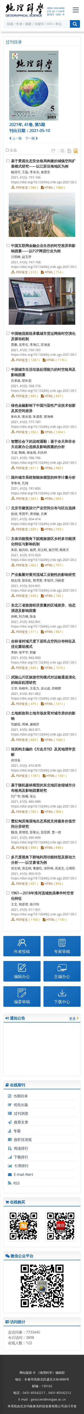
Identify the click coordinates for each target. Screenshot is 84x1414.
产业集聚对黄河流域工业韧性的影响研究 (43, 574)
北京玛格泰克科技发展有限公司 (42, 1406)
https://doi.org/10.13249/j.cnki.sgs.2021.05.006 (46, 462)
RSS (14, 1183)
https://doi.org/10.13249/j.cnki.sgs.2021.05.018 (46, 878)
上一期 (15, 138)
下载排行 (18, 1157)
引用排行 (18, 1165)
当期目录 (18, 1096)
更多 (72, 1018)
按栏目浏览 (20, 1139)
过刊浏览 (18, 1113)
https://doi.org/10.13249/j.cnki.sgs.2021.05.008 (46, 524)
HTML (47, 187)
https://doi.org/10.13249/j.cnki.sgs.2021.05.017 (46, 842)
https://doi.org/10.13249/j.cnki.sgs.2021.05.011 (46, 626)
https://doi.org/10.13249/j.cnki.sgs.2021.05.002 (46, 267)
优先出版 (18, 1104)
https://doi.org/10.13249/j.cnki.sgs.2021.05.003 (46, 354)
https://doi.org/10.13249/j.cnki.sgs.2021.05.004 (46, 390)
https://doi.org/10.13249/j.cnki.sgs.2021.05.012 (46, 662)
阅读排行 (18, 1148)
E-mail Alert (20, 1174)
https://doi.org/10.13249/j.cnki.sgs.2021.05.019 (46, 914)
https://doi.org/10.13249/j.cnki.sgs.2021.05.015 (46, 770)
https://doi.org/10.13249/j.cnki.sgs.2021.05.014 (46, 734)
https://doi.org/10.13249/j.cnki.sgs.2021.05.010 (46, 590)
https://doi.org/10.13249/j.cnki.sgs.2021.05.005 (46, 426)
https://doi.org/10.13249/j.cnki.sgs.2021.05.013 (46, 698)
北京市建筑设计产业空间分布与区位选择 (43, 508)
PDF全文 (22, 187)
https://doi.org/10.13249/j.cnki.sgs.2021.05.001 (46, 182)
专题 (14, 1130)
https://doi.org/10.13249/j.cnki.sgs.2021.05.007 (46, 493)
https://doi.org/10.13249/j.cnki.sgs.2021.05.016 (46, 806)
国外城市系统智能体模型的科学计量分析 (43, 477)
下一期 (31, 138)
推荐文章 (18, 1122)
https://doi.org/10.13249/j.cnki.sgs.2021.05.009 (46, 560)
